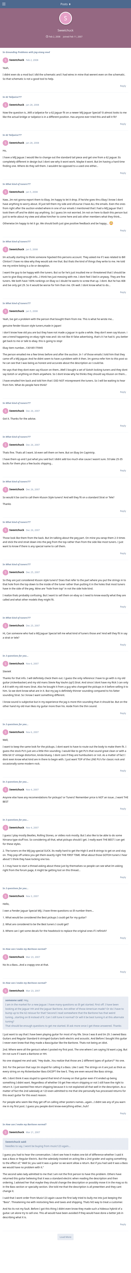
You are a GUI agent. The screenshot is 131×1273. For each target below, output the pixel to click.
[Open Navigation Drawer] (3, 4)
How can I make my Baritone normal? (26, 949)
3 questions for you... (17, 655)
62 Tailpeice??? (14, 97)
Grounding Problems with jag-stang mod (28, 52)
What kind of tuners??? (18, 184)
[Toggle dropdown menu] (65, 4)
